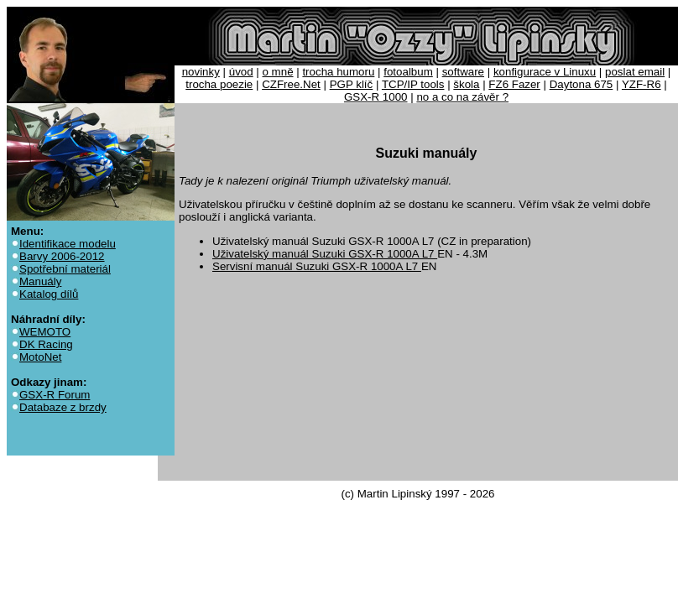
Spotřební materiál (65, 269)
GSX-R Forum (54, 394)
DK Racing (46, 344)
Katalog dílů (48, 294)
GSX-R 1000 (376, 97)
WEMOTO (44, 331)
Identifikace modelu (67, 243)
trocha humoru (338, 71)
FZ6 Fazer (514, 84)
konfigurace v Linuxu (544, 71)
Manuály (40, 281)
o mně (278, 71)
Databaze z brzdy (63, 407)
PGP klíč (351, 84)
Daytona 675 (581, 84)
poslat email (635, 71)
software (463, 71)
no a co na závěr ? (462, 97)
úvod (241, 71)
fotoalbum (408, 71)
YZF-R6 (641, 84)
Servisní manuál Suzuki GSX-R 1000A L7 (316, 266)
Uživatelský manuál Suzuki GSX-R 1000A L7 (324, 253)
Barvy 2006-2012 (62, 256)
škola (466, 84)
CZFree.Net (291, 84)
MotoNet (40, 357)
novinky (201, 71)
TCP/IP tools (413, 84)
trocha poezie (219, 84)
